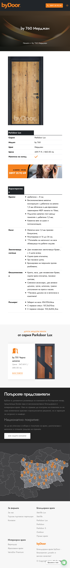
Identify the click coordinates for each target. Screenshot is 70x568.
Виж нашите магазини (17, 436)
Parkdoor (40, 524)
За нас (11, 512)
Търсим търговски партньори (20, 516)
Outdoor (40, 532)
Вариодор (12, 544)
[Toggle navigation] (67, 5)
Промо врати (42, 536)
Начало (26, 43)
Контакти (11, 520)
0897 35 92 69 (54, 5)
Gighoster (57, 561)
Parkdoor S (41, 528)
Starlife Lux (41, 512)
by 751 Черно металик (18, 359)
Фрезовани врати (15, 548)
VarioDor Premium (16, 552)
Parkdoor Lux (42, 520)
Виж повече (17, 373)
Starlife (39, 516)
